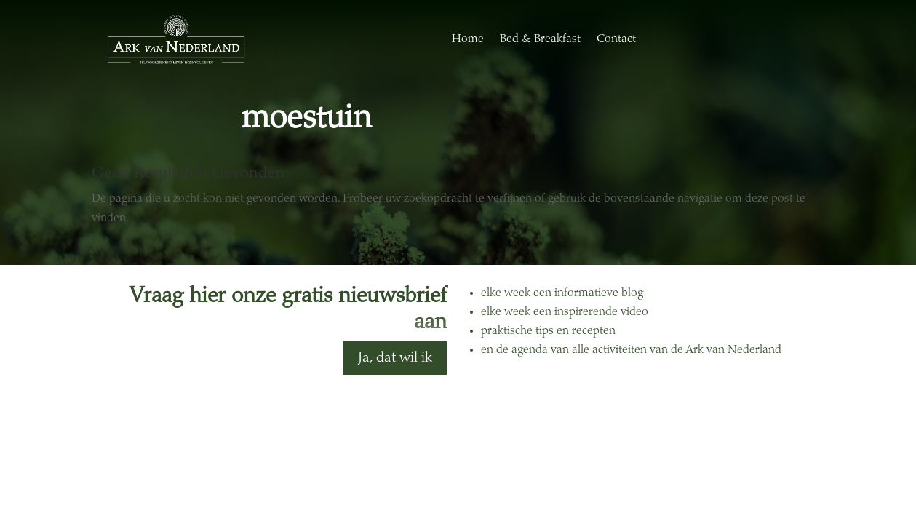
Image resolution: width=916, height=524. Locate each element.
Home (468, 39)
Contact (616, 39)
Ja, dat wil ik (395, 358)
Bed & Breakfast (540, 39)
